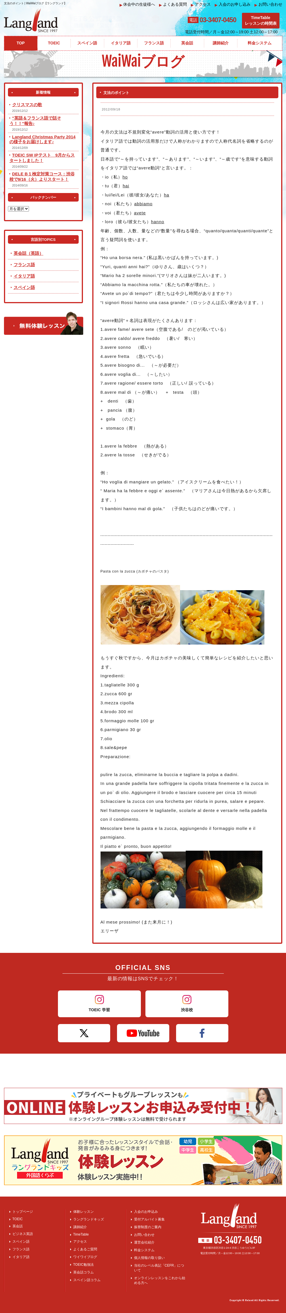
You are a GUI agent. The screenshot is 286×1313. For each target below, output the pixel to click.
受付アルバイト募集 (149, 1219)
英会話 (17, 1226)
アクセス (201, 4)
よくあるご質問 (85, 1249)
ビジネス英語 (22, 1234)
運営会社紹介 (144, 1242)
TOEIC (17, 1219)
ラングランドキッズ (88, 1219)
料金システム (144, 1250)
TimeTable (81, 1234)
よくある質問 (173, 4)
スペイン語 (24, 287)
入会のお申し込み (232, 4)
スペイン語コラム (87, 1280)
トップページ (22, 1212)
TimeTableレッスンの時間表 (261, 20)
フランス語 (24, 264)
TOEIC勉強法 (83, 1265)
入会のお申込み (146, 1212)
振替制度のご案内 (147, 1227)
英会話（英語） (28, 253)
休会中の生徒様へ (137, 4)
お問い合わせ (268, 4)
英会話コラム (83, 1272)
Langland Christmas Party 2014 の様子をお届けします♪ (42, 139)
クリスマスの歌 (27, 104)
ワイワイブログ (85, 1257)
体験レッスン (83, 1212)
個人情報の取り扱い (149, 1258)
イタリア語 (24, 276)
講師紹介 (80, 1227)
